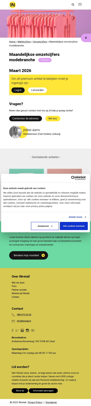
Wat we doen (18, 282)
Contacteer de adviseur (25, 118)
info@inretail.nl (24, 321)
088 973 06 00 (24, 314)
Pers (14, 286)
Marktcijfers (24, 42)
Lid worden (37, 90)
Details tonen (75, 217)
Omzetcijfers (40, 42)
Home (12, 42)
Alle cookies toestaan (74, 226)
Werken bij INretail (20, 293)
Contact (15, 297)
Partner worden (19, 290)
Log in (18, 90)
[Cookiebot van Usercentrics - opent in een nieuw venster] (75, 178)
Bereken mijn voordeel (26, 255)
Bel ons (53, 118)
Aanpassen (45, 226)
